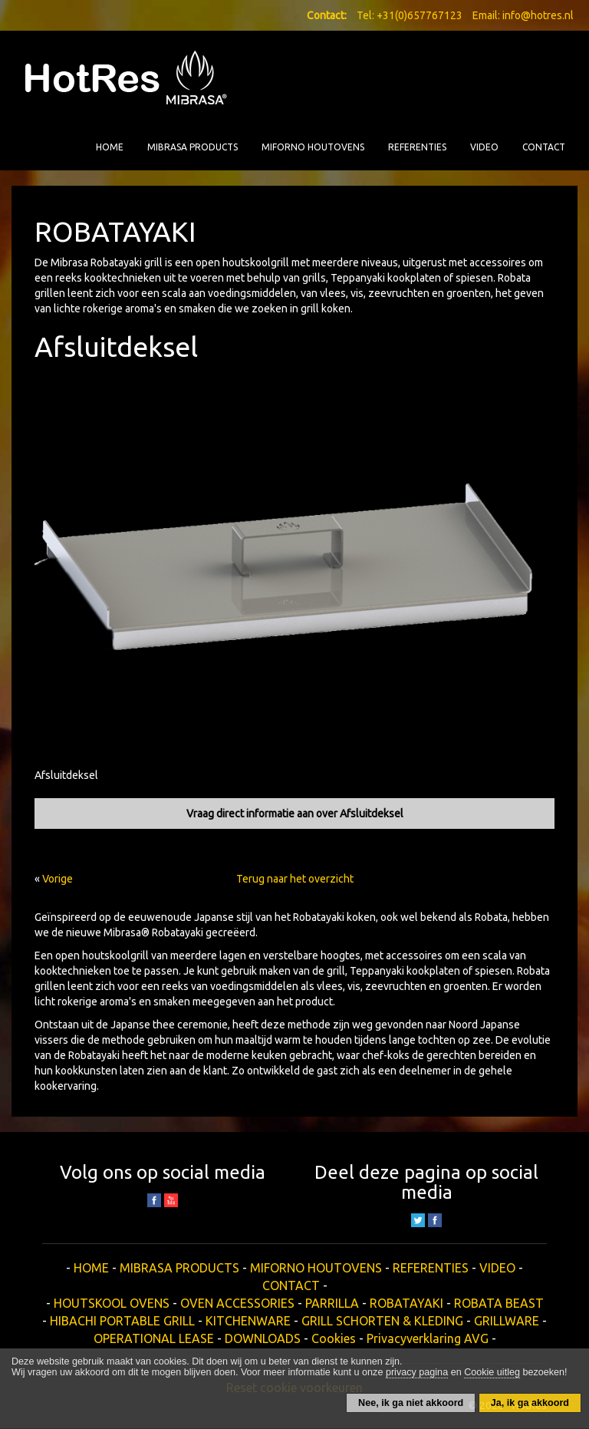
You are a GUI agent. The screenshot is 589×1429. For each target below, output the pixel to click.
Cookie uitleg (492, 1372)
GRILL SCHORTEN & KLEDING (382, 1321)
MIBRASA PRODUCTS (192, 147)
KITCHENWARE (248, 1321)
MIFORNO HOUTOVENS (313, 147)
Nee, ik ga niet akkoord (410, 1403)
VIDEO (484, 147)
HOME (109, 147)
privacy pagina (417, 1372)
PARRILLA (332, 1303)
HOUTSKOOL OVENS (111, 1303)
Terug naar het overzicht (295, 879)
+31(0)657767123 (419, 15)
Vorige (57, 879)
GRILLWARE (506, 1321)
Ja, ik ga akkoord (530, 1403)
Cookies (333, 1338)
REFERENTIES (417, 147)
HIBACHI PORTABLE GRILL (122, 1321)
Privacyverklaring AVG (428, 1338)
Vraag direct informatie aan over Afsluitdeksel (294, 813)
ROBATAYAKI (406, 1303)
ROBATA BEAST (499, 1303)
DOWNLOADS (263, 1338)
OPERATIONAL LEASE (154, 1338)
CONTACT (543, 147)
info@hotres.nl (538, 15)
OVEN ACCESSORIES (237, 1303)
